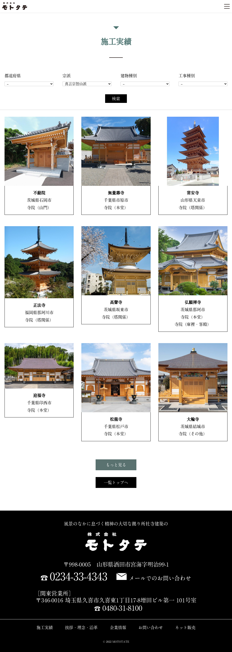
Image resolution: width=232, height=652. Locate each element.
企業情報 (118, 627)
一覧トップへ (116, 482)
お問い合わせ (150, 627)
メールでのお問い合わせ (153, 578)
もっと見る (116, 465)
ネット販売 (185, 627)
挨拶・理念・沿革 (81, 627)
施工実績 (44, 627)
